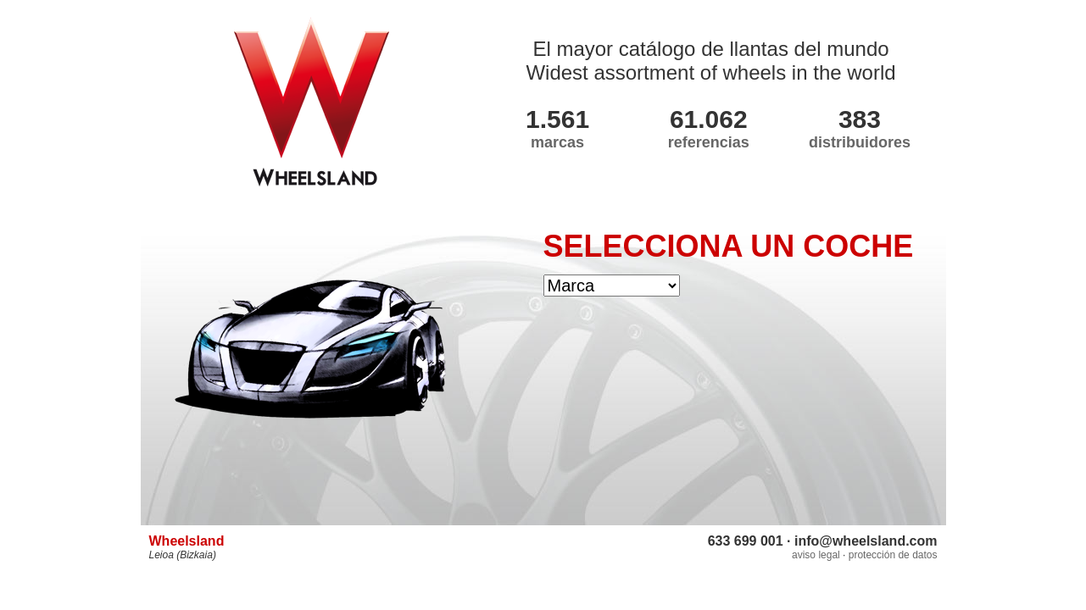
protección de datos (893, 555)
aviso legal (816, 555)
